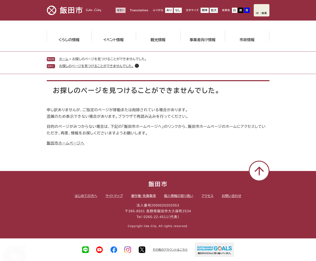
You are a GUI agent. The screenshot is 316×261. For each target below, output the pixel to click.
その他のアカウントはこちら (170, 249)
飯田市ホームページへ (66, 143)
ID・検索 (261, 13)
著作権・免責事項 (143, 196)
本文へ (120, 10)
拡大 (214, 10)
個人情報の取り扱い (178, 196)
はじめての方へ (86, 196)
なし (177, 10)
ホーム (63, 59)
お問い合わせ (231, 196)
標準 (205, 10)
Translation (139, 10)
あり (169, 10)
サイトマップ (114, 196)
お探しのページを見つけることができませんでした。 (96, 66)
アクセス (208, 196)
